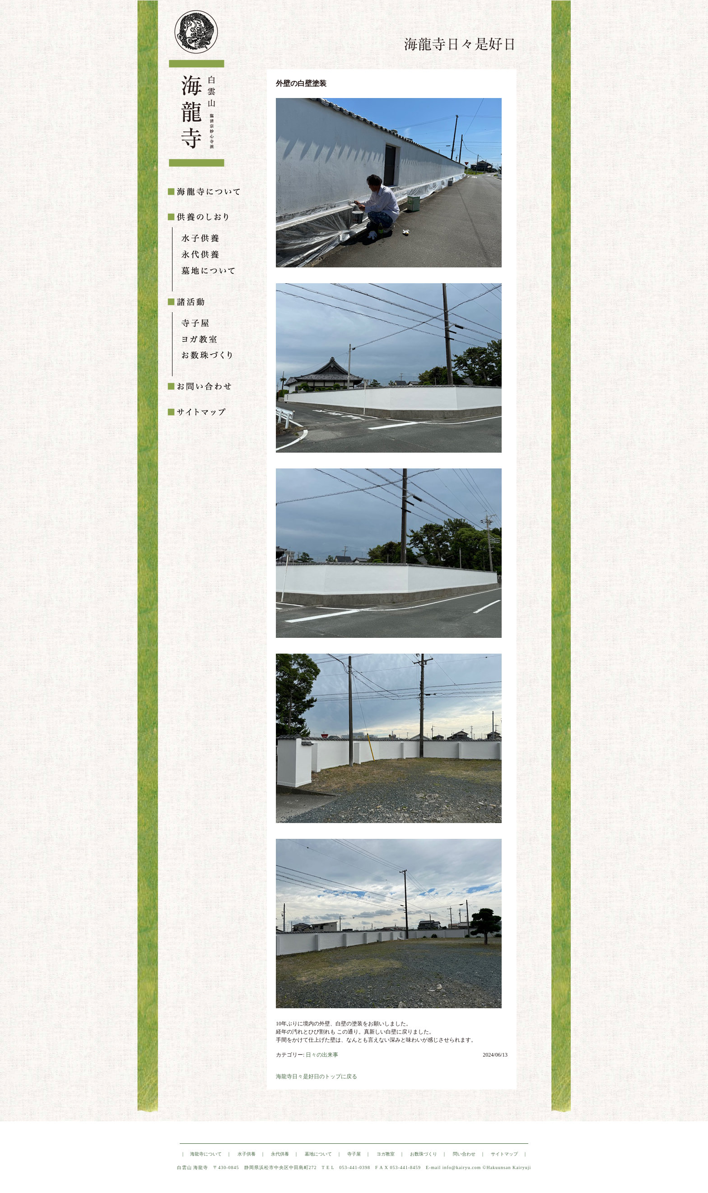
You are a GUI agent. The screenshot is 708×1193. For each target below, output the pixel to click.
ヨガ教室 (386, 1153)
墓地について (318, 1153)
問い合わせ (464, 1153)
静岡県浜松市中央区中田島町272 (280, 1167)
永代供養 (280, 1153)
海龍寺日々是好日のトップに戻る (316, 1076)
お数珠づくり (423, 1153)
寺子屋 (354, 1153)
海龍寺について (206, 1153)
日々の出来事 (322, 1055)
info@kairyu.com (461, 1167)
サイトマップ (504, 1153)
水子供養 (247, 1153)
